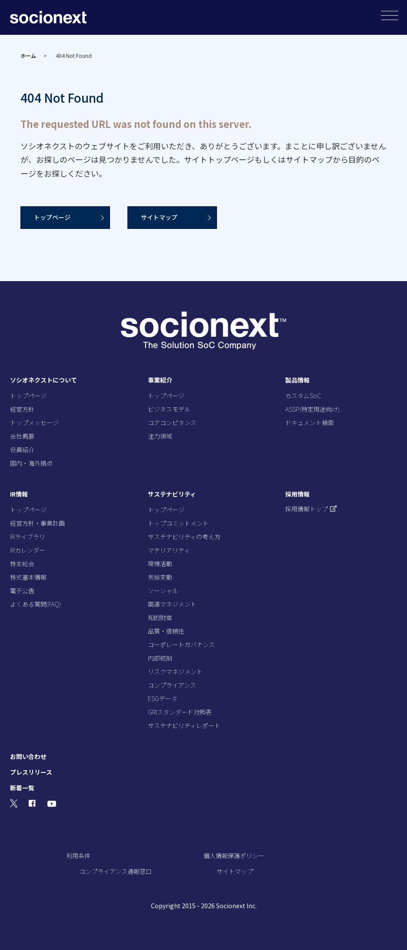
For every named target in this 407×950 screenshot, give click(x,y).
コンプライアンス (172, 685)
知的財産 (160, 617)
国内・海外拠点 (31, 463)
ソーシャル (163, 590)
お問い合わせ (28, 756)
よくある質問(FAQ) (35, 604)
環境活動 (160, 563)
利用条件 (78, 855)
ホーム (28, 55)
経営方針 (22, 409)
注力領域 (160, 436)
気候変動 (160, 577)
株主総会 (22, 563)
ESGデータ (162, 698)
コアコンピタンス (172, 422)
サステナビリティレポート (184, 725)
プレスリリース (31, 772)
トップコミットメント (178, 523)
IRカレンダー (27, 550)
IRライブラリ (27, 536)
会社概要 (22, 436)
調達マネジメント (172, 604)
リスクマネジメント (175, 671)
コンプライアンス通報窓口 (115, 871)
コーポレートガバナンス (181, 644)
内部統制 (160, 658)
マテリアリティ (169, 550)
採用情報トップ (311, 509)
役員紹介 (22, 449)
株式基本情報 (28, 577)
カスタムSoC (303, 395)
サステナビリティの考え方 (184, 536)
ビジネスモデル (169, 409)
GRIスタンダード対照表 (180, 712)
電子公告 (22, 590)
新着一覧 (22, 787)
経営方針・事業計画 (37, 523)
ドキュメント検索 (309, 422)
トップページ (52, 217)
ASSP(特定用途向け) (312, 409)
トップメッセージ (34, 422)
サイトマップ (159, 217)
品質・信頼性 (166, 631)
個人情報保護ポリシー (234, 855)
